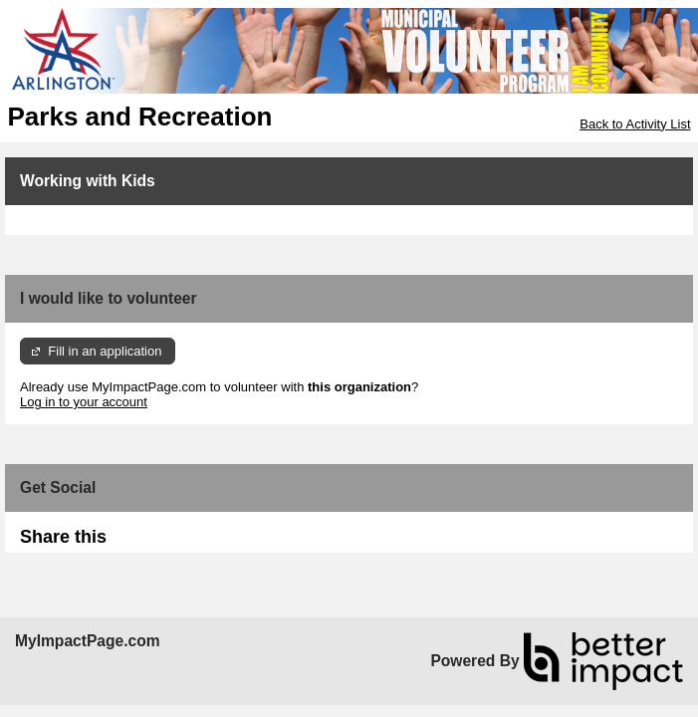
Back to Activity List (635, 124)
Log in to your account (83, 401)
